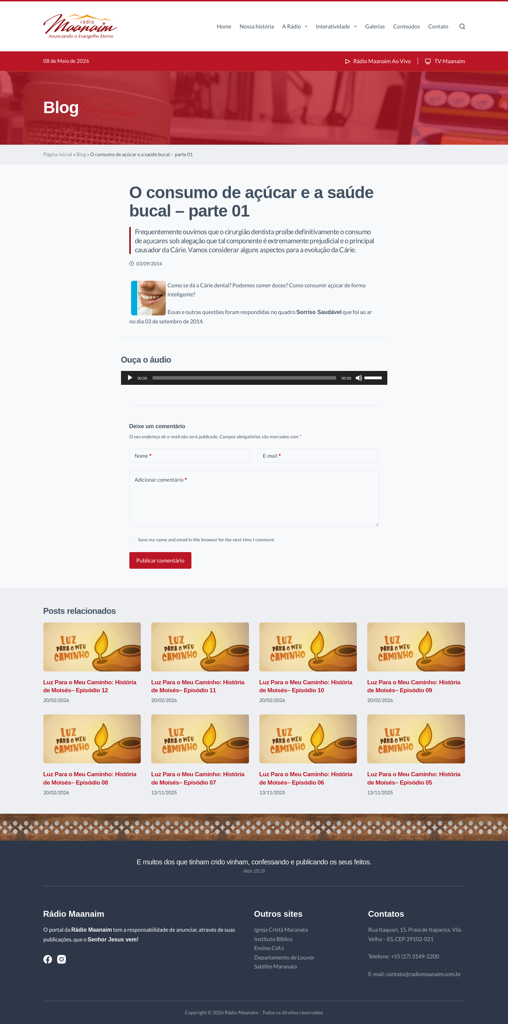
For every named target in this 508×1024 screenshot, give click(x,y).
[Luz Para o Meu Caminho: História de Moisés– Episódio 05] (416, 738)
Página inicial (57, 154)
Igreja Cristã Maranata (281, 929)
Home (224, 26)
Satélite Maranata (275, 966)
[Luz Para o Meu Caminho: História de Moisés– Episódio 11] (200, 647)
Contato (438, 26)
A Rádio (296, 26)
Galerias (375, 26)
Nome (143, 455)
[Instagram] (61, 959)
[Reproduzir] (130, 377)
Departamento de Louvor (284, 957)
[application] (254, 378)
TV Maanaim (444, 61)
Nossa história (257, 26)
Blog (81, 154)
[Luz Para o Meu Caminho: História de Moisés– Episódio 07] (200, 738)
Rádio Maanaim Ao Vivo (377, 61)
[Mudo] (358, 377)
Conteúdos (406, 26)
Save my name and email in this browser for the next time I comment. (206, 539)
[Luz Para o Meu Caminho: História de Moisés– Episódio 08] (92, 738)
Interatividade (337, 26)
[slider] (244, 378)
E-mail (272, 455)
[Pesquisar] (462, 26)
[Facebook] (47, 959)
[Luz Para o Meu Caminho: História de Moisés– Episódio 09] (416, 647)
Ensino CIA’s (269, 948)
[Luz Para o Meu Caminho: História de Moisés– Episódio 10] (308, 647)
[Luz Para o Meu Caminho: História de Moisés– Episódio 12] (92, 647)
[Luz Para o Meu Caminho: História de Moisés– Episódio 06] (308, 738)
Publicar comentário (160, 560)
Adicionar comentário (161, 479)
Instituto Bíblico (273, 939)
